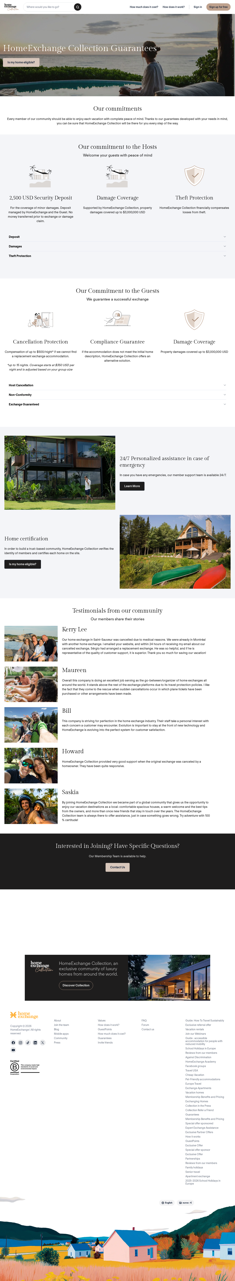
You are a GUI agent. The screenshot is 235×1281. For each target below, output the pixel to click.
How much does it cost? (144, 7)
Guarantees (105, 1038)
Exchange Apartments (198, 1088)
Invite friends (105, 1042)
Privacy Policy (93, 1202)
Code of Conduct (70, 1202)
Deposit (117, 237)
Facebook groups (195, 1066)
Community (60, 1038)
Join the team (61, 1024)
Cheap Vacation (194, 1074)
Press (57, 1042)
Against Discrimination (198, 1057)
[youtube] (13, 1050)
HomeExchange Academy (200, 1061)
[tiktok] (28, 1043)
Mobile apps (61, 1033)
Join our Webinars (195, 1033)
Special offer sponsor (197, 1149)
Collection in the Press (198, 1105)
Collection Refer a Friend (199, 1110)
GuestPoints (105, 1029)
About (57, 1020)
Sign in (198, 7)
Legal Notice (132, 1202)
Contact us (148, 1029)
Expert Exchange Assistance (201, 1127)
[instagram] (21, 1043)
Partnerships (192, 1158)
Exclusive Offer (194, 1145)
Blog (56, 1029)
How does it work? (174, 7)
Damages (117, 246)
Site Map (149, 1202)
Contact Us (117, 867)
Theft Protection (117, 256)
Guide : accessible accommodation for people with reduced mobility (204, 1041)
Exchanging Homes (196, 1101)
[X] (43, 1043)
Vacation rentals (194, 1029)
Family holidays (194, 1167)
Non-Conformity (117, 395)
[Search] (77, 7)
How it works (192, 1136)
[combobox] (52, 7)
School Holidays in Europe (200, 1048)
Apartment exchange (197, 1176)
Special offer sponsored (199, 1123)
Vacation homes (194, 1092)
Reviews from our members (201, 1052)
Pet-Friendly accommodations (202, 1079)
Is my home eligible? (21, 62)
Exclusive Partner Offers (199, 1132)
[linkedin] (35, 1043)
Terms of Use (48, 1202)
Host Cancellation (117, 385)
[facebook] (13, 1043)
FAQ (144, 1020)
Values (102, 1020)
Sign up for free (218, 7)
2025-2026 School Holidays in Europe (202, 1182)
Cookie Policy (113, 1202)
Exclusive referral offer (198, 1024)
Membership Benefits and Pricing (204, 1096)
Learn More (132, 486)
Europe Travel (193, 1083)
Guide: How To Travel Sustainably (204, 1020)
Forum (145, 1024)
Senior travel (192, 1171)
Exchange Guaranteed (117, 404)
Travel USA (191, 1070)
